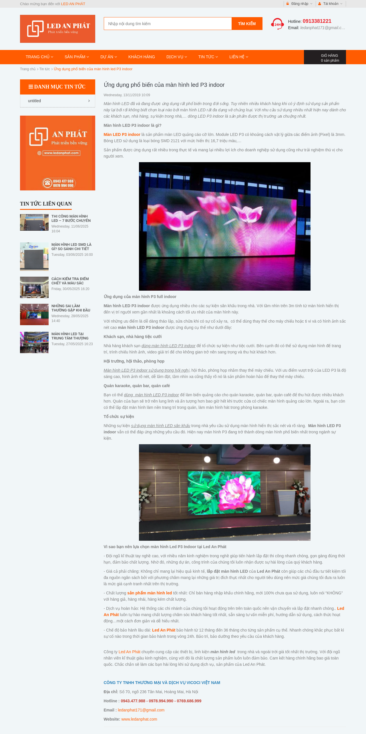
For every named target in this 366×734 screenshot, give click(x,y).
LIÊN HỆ (238, 57)
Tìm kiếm (247, 23)
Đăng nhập (299, 4)
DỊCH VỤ (176, 57)
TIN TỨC (208, 57)
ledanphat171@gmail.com (323, 27)
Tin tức (44, 69)
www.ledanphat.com (139, 719)
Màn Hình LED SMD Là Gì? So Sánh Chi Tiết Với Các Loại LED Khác (72, 248)
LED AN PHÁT (73, 4)
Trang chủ (27, 69)
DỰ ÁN (108, 57)
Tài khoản (330, 4)
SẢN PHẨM (77, 57)
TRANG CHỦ (39, 57)
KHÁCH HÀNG (141, 57)
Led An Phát (129, 651)
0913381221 (317, 21)
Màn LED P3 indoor (122, 134)
